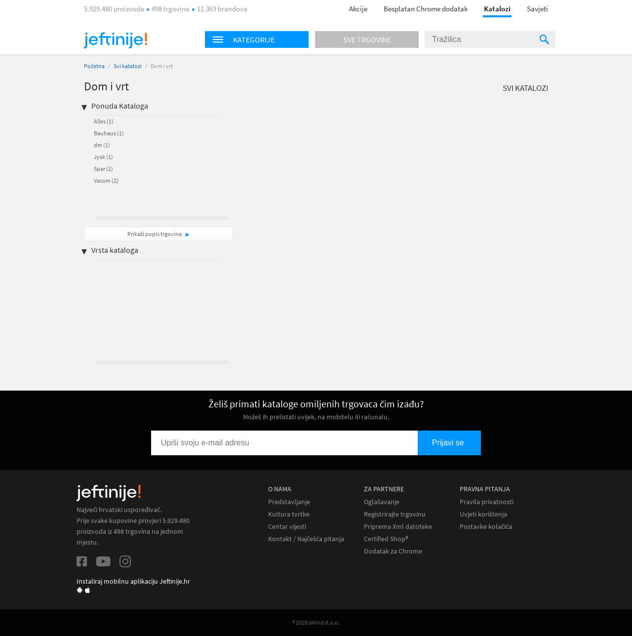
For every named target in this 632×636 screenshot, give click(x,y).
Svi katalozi (128, 66)
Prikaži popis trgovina (155, 234)
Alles (104, 121)
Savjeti (537, 8)
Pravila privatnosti (487, 502)
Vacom (106, 180)
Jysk (103, 156)
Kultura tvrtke (289, 514)
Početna (94, 66)
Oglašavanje (381, 502)
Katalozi (497, 8)
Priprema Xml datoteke (398, 526)
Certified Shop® (386, 539)
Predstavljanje (289, 502)
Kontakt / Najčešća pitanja (306, 539)
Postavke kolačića (486, 526)
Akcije (358, 8)
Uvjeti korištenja (483, 514)
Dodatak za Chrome (393, 551)
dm (102, 145)
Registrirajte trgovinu (395, 514)
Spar (103, 168)
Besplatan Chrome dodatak (426, 8)
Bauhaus (109, 133)
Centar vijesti (287, 526)
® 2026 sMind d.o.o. (316, 622)
